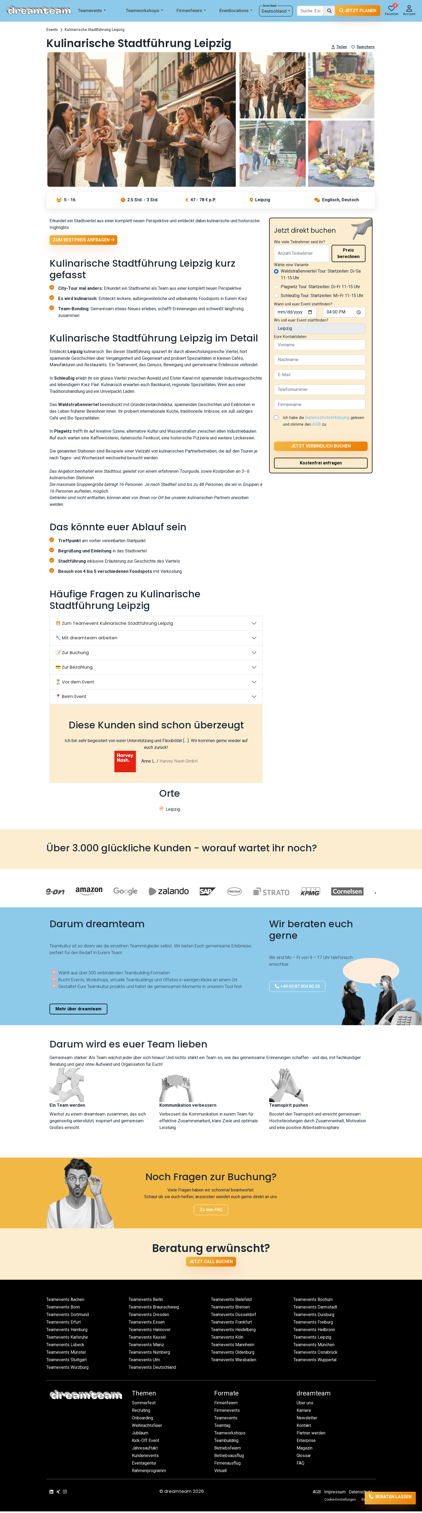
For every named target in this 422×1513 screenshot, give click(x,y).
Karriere (304, 1412)
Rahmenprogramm (149, 1472)
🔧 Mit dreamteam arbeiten (86, 639)
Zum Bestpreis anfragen (84, 240)
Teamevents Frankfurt (231, 1323)
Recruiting (141, 1412)
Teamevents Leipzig (312, 1338)
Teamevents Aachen (65, 1301)
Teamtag (222, 1427)
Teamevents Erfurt (63, 1323)
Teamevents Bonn (63, 1308)
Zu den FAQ (211, 1211)
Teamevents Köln (227, 1338)
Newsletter (307, 1419)
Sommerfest (144, 1404)
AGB (331, 424)
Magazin (305, 1449)
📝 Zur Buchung (72, 654)
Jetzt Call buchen (211, 1262)
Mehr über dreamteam (78, 1010)
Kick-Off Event (146, 1442)
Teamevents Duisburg (314, 1316)
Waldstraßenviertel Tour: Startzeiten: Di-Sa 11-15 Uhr (321, 274)
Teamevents (92, 11)
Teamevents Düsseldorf (234, 1316)
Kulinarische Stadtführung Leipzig (95, 29)
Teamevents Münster (66, 1353)
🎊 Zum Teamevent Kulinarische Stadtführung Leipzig (114, 625)
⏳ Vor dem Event (74, 683)
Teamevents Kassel (148, 1338)
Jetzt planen (357, 10)
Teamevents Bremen (230, 1308)
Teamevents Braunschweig (154, 1308)
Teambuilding (227, 1442)
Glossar (304, 1457)
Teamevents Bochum (313, 1301)
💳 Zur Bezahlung (74, 668)
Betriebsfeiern (227, 1449)
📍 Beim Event (70, 698)
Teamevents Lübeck (65, 1346)
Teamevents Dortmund (67, 1316)
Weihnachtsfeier (147, 1427)
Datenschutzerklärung (328, 417)
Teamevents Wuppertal (315, 1361)
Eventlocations (235, 11)
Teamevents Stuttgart (66, 1361)
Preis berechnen (348, 253)
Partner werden (311, 1434)
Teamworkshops (144, 11)
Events (52, 29)
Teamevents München (314, 1346)
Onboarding (142, 1419)
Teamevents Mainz (147, 1346)
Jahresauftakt (145, 1449)
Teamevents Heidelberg (234, 1331)
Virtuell (220, 1472)
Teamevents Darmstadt (315, 1308)
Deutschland (276, 11)
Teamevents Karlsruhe (67, 1338)
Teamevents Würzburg (67, 1368)
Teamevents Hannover (150, 1331)
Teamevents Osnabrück (315, 1353)
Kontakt (304, 1427)
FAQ (301, 1464)
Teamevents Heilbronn (314, 1331)
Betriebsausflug (229, 1457)
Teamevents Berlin (146, 1301)
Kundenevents (145, 1457)
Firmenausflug (227, 1464)
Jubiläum (140, 1434)
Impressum (334, 1493)
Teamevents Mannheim (233, 1346)
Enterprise (306, 1442)
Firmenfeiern (191, 11)
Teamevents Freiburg (313, 1323)
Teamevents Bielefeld (232, 1301)
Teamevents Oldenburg (233, 1353)
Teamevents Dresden (149, 1316)
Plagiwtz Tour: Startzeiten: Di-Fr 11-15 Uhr (320, 286)
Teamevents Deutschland (153, 1368)
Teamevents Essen (147, 1323)
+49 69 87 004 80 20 (297, 987)
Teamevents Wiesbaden (234, 1361)
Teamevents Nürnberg (150, 1353)
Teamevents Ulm (145, 1361)
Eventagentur (144, 1464)
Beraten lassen (385, 1498)
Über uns (305, 1404)
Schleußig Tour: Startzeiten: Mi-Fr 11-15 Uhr (322, 295)
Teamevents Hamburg (67, 1331)
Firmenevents (227, 1412)
